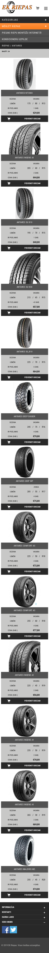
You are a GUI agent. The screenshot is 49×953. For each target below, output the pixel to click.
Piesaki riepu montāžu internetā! (22, 32)
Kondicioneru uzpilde (15, 39)
